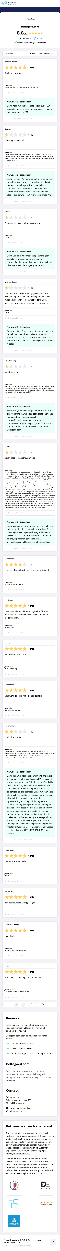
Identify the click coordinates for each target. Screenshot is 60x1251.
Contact (37, 1240)
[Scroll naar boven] (53, 1242)
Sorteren (32, 54)
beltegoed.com (16, 1111)
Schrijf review (36, 38)
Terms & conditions (12, 1242)
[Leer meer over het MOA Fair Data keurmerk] (46, 1185)
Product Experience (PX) (32, 1150)
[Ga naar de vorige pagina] (23, 1005)
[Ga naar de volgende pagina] (37, 1005)
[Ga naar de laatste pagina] (44, 1005)
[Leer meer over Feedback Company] (14, 1203)
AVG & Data (26, 1240)
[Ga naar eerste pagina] (16, 1005)
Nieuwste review (45, 53)
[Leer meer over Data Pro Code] (14, 1185)
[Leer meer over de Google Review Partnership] (46, 1203)
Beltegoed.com (30, 26)
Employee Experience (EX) (18, 1153)
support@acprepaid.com (20, 1108)
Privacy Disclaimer (11, 1240)
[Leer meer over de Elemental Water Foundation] (14, 1221)
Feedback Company (24, 1246)
